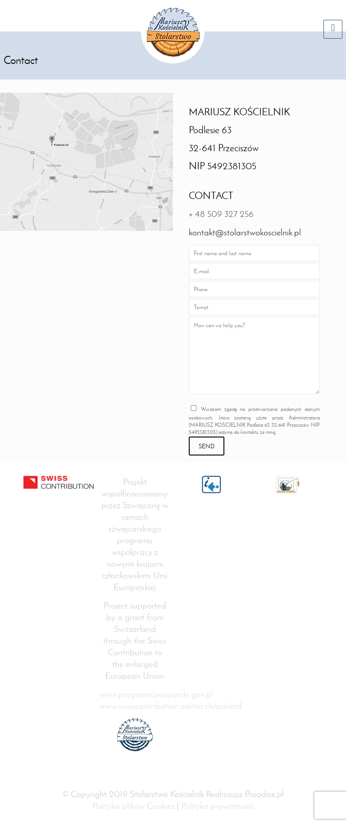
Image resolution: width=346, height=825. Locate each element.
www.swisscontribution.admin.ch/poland (171, 705)
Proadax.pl (264, 794)
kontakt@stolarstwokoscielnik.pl (245, 232)
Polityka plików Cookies (133, 805)
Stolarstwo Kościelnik (167, 794)
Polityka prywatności (217, 805)
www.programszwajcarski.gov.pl (156, 694)
